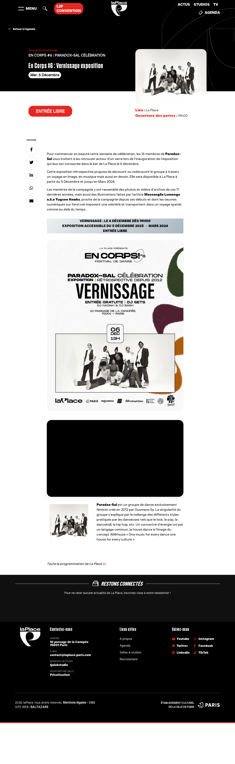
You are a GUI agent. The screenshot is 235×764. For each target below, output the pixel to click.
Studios (202, 4)
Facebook (203, 645)
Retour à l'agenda (22, 29)
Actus (184, 4)
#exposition (35, 50)
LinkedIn (180, 652)
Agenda (209, 12)
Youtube (180, 638)
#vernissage (50, 50)
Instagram (204, 638)
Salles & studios (130, 652)
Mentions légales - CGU (79, 702)
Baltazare (39, 707)
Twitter (180, 645)
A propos (126, 639)
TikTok (201, 652)
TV (215, 4)
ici (104, 564)
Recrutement (129, 659)
